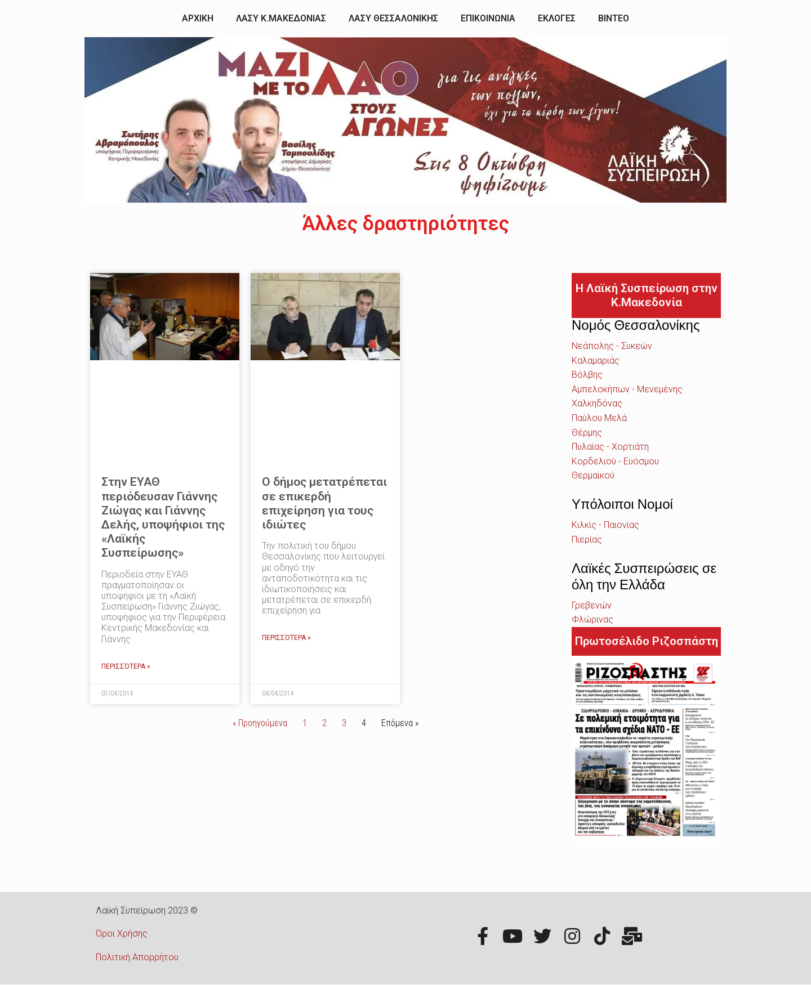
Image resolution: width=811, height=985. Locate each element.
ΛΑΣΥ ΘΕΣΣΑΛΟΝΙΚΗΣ (393, 18)
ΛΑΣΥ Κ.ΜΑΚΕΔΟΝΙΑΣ (281, 18)
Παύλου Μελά (599, 418)
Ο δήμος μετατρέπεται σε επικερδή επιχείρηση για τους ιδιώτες (324, 503)
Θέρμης (587, 432)
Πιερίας (587, 539)
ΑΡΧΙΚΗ (197, 18)
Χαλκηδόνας (597, 403)
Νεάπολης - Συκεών (612, 346)
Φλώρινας (592, 619)
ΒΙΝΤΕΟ (613, 18)
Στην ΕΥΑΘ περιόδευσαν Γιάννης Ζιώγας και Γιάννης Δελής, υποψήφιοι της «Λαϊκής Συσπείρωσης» (163, 517)
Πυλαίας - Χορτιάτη (610, 446)
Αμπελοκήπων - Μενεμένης (627, 389)
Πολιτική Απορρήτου (137, 957)
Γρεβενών (592, 605)
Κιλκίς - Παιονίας (605, 525)
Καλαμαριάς (596, 360)
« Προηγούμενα (260, 723)
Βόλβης (587, 374)
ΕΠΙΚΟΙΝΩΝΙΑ (488, 18)
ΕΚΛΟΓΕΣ (557, 18)
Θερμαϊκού (593, 475)
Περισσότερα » (125, 666)
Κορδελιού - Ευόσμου (615, 461)
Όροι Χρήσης (122, 933)
